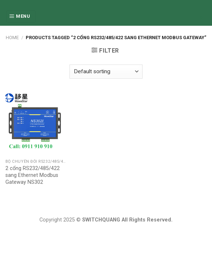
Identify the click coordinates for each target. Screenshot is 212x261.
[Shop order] (106, 72)
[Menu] (21, 16)
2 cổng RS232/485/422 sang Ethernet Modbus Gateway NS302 (32, 175)
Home (12, 37)
